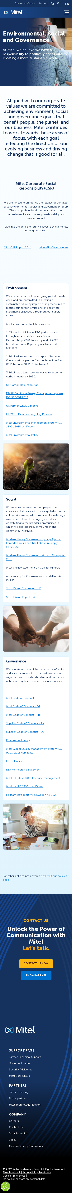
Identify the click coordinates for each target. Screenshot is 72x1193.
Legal (12, 1139)
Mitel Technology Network (25, 1104)
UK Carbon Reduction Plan (22, 385)
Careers (14, 1121)
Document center (20, 1063)
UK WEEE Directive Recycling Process (29, 414)
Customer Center (25, 3)
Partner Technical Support (25, 1057)
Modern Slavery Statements (26, 1146)
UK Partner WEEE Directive (22, 405)
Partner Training (18, 1092)
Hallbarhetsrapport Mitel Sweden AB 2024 (31, 794)
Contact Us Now (36, 963)
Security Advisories (20, 1069)
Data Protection (18, 1133)
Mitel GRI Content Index (54, 247)
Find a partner (17, 1098)
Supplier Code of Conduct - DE (25, 731)
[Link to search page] (53, 3)
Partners (43, 3)
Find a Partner (36, 975)
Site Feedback (12, 1172)
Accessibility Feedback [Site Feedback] (36, 1172)
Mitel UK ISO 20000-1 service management (33, 778)
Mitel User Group (19, 1075)
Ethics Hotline (14, 761)
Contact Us (16, 1127)
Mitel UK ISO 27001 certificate (24, 786)
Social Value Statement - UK (23, 588)
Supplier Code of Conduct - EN (25, 723)
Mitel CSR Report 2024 (17, 247)
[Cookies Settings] (5, 1186)
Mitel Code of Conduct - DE (23, 706)
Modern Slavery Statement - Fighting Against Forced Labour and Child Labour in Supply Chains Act (33, 543)
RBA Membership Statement (23, 769)
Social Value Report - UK (21, 597)
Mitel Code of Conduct (20, 698)
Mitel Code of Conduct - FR (23, 714)
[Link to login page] (58, 3)
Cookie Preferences (14, 1175)
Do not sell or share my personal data (24, 1179)
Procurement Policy (18, 740)
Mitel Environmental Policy (22, 435)
